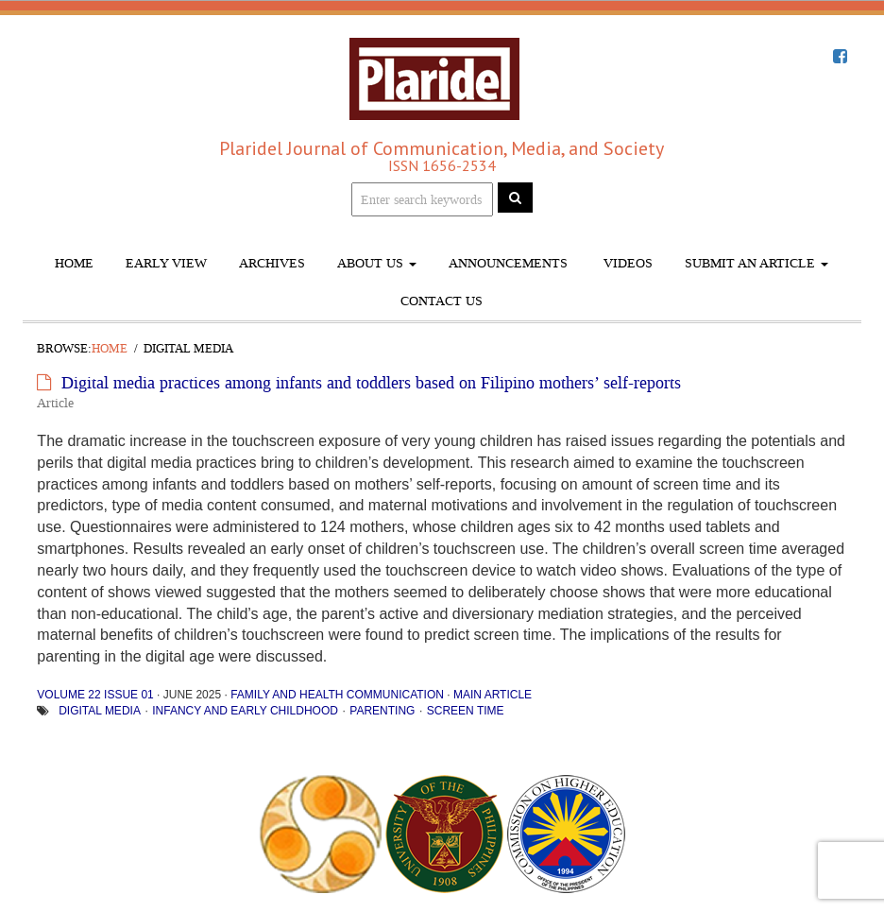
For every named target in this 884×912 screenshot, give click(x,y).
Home (74, 263)
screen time (465, 710)
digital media (100, 710)
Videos (626, 263)
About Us (376, 263)
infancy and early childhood (245, 710)
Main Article (492, 694)
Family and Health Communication (337, 694)
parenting (382, 710)
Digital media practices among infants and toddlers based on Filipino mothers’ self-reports (371, 382)
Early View (166, 263)
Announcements (508, 263)
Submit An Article (756, 263)
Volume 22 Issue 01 (95, 694)
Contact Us (441, 301)
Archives (272, 263)
